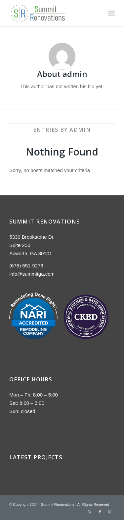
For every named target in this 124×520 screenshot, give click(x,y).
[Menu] (111, 13)
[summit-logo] (51, 13)
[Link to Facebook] (100, 512)
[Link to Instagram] (110, 512)
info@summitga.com (32, 274)
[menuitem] (111, 13)
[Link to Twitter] (90, 512)
